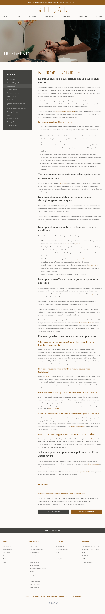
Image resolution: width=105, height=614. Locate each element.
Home (5, 17)
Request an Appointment (86, 512)
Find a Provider (7, 549)
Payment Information (62, 549)
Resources (83, 17)
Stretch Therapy (34, 587)
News (4, 562)
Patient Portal (60, 546)
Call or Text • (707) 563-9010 (90, 546)
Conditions (67, 17)
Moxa (31, 578)
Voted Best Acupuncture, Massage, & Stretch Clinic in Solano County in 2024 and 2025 (52, 2)
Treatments (50, 17)
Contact (99, 17)
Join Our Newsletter (52, 530)
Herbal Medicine (34, 565)
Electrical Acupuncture (36, 549)
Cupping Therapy (34, 556)
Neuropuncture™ (34, 552)
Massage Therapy (34, 575)
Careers (5, 556)
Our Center (6, 552)
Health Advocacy (34, 562)
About (18, 17)
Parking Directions (61, 559)
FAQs (57, 552)
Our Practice (6, 546)
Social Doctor (74, 597)
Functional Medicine (35, 559)
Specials (58, 556)
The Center (33, 17)
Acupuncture (33, 546)
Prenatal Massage (34, 581)
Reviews (5, 559)
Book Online (85, 556)
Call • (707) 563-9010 (53, 512)
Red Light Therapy (34, 584)
